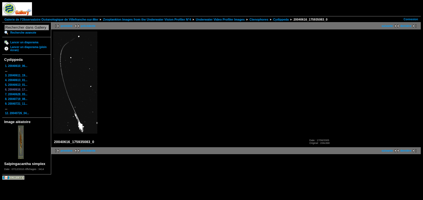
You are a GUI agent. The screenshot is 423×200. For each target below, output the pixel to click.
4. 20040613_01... (16, 80)
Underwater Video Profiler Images (220, 19)
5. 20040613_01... (16, 84)
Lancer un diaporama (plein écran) (28, 49)
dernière (405, 26)
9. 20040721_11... (16, 103)
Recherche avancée (23, 32)
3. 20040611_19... (16, 75)
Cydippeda (281, 19)
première (66, 26)
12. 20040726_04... (17, 113)
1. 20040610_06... (16, 66)
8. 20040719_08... (16, 99)
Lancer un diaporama (24, 42)
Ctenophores (258, 19)
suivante (387, 26)
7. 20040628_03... (16, 94)
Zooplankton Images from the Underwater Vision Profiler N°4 (147, 19)
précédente (88, 26)
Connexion (411, 19)
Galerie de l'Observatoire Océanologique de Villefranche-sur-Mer (51, 19)
